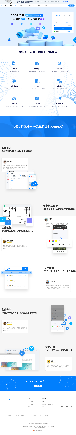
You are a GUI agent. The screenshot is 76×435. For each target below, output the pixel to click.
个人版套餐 (30, 401)
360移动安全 (40, 415)
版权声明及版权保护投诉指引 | (36, 424)
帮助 (46, 5)
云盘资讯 (44, 406)
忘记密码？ (70, 25)
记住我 (55, 25)
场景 (34, 5)
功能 (30, 5)
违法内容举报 (43, 424)
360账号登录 (67, 15)
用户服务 (44, 401)
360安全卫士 (28, 415)
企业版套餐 (30, 404)
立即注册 (71, 5)
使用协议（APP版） (38, 423)
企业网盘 (22, 415)
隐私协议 (42, 423)
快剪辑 (46, 415)
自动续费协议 (46, 423)
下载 (25, 5)
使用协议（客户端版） (31, 423)
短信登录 (58, 15)
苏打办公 (35, 415)
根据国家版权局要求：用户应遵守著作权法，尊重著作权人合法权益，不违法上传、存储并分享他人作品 (38, 426)
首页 (16, 5)
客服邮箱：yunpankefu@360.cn (48, 404)
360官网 (17, 415)
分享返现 (40, 5)
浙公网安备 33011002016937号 (38, 430)
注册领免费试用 (69, 31)
